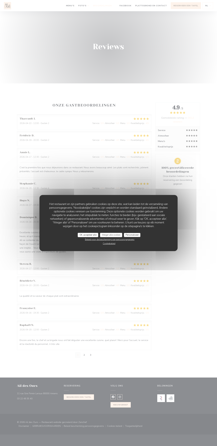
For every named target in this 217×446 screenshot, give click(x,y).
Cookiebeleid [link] (109, 243)
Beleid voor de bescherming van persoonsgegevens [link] (109, 239)
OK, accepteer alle (88, 234)
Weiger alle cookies (111, 234)
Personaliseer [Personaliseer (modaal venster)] (132, 234)
